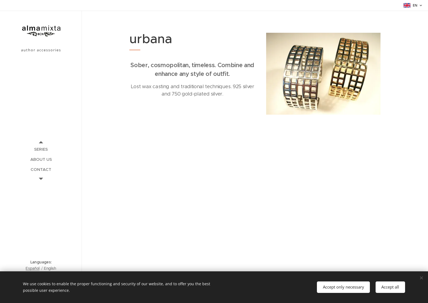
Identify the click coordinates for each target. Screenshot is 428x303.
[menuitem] (41, 149)
